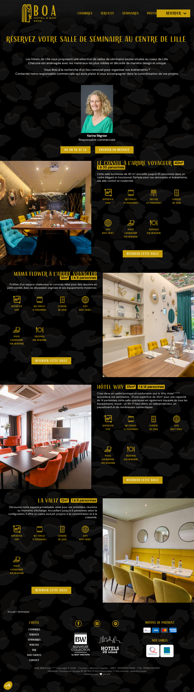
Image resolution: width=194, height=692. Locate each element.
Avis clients (34, 655)
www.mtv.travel (138, 671)
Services (107, 13)
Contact (34, 660)
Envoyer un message (114, 149)
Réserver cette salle (143, 253)
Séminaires (130, 13)
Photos (152, 13)
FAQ (34, 650)
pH (108, 674)
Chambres (84, 13)
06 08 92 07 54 (75, 149)
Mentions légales (99, 668)
